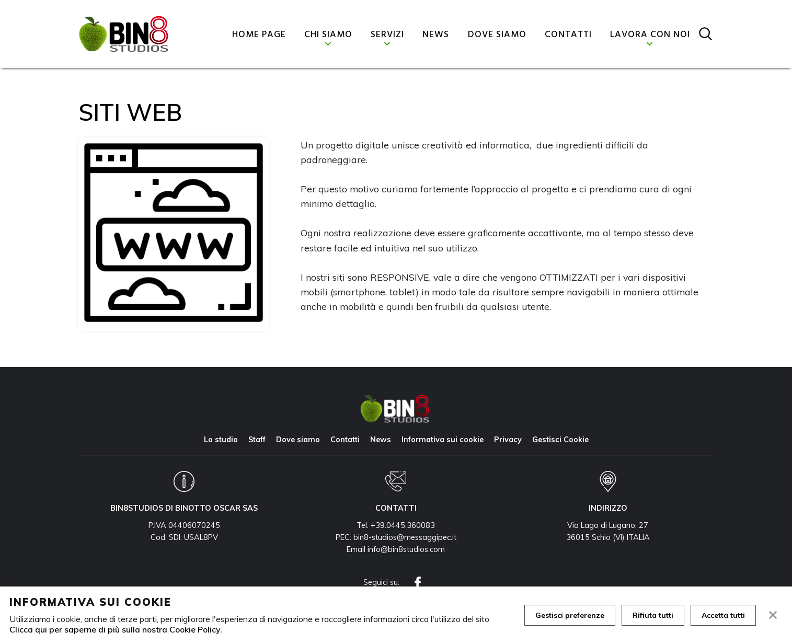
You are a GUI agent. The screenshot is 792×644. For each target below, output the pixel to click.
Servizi (387, 34)
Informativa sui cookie (442, 439)
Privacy (508, 439)
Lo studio (221, 439)
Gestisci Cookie (560, 439)
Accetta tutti (723, 615)
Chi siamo (328, 34)
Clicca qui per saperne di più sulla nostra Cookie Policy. (115, 629)
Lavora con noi (650, 34)
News (435, 34)
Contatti (568, 34)
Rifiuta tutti (653, 615)
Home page (259, 34)
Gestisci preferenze (569, 615)
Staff (257, 439)
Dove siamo (497, 34)
